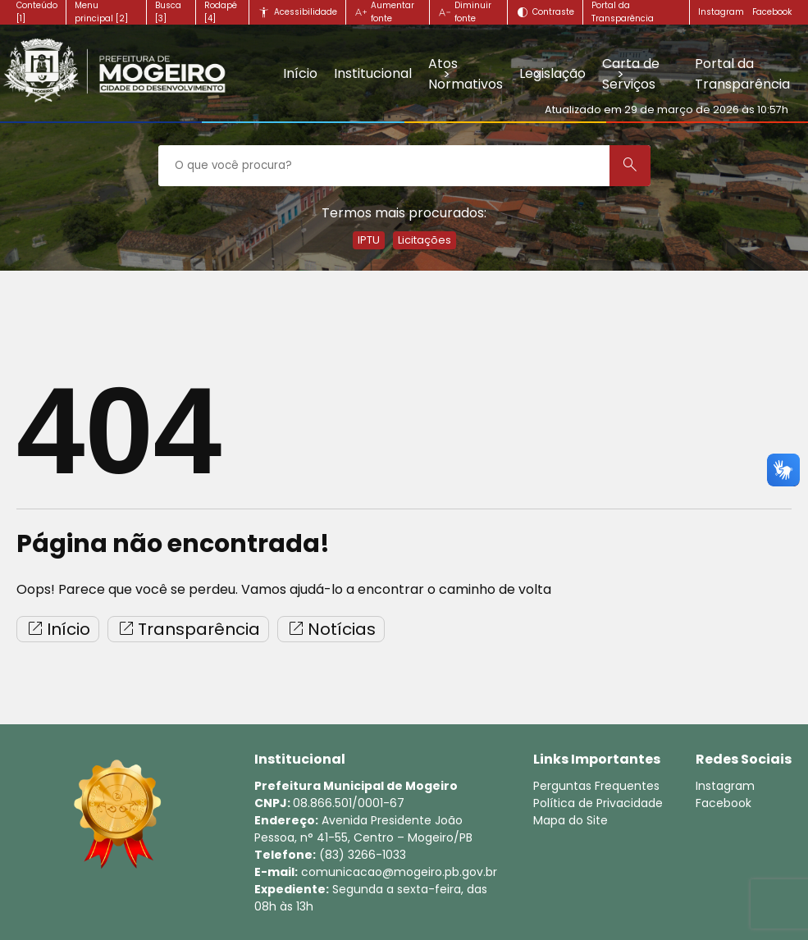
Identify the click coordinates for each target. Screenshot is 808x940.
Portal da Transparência (742, 74)
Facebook (772, 12)
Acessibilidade (305, 12)
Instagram (721, 12)
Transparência (188, 629)
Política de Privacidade (598, 803)
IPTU (369, 240)
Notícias (331, 629)
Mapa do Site (570, 820)
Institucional (373, 73)
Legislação (552, 73)
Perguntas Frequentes (596, 786)
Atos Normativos (465, 74)
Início (300, 73)
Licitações (424, 240)
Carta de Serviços (631, 74)
